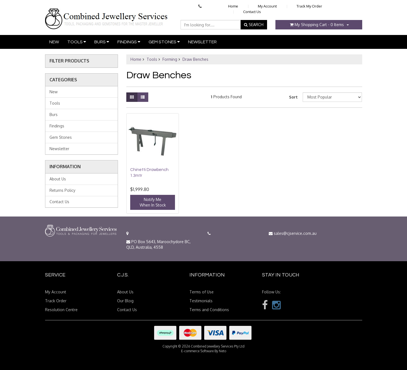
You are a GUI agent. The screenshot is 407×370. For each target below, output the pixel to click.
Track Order (55, 300)
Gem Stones (164, 41)
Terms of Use (201, 292)
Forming (169, 59)
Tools (76, 41)
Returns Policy (62, 190)
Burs (101, 41)
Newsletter (202, 42)
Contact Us (252, 11)
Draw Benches (195, 59)
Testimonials (201, 300)
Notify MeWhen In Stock (153, 202)
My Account (267, 6)
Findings (128, 41)
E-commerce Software (197, 351)
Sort (293, 97)
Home (233, 6)
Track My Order (309, 6)
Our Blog (125, 300)
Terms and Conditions (209, 309)
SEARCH (253, 24)
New (54, 42)
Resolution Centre (61, 309)
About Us (58, 179)
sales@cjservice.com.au (293, 233)
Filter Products (69, 61)
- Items (317, 24)
